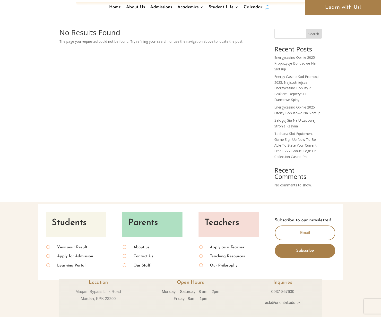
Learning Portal (71, 265)
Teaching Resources (227, 256)
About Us (135, 7)
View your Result (72, 247)
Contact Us (143, 256)
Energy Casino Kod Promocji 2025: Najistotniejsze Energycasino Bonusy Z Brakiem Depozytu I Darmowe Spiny (296, 88)
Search (313, 34)
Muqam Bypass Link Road (98, 292)
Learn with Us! (343, 7)
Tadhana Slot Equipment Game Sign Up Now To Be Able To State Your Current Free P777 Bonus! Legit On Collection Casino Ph (295, 145)
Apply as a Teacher (227, 247)
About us (141, 247)
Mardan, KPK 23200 (98, 299)
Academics (188, 7)
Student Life (221, 7)
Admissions (161, 7)
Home (115, 7)
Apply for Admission (75, 256)
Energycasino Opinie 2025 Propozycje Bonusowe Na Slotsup (295, 63)
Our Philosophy (223, 265)
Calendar (253, 7)
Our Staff (141, 265)
